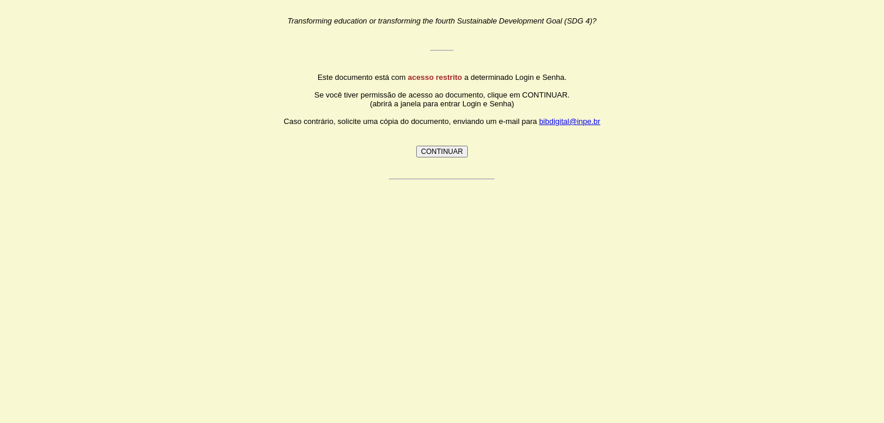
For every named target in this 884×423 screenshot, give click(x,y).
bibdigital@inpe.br (569, 121)
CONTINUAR (442, 151)
